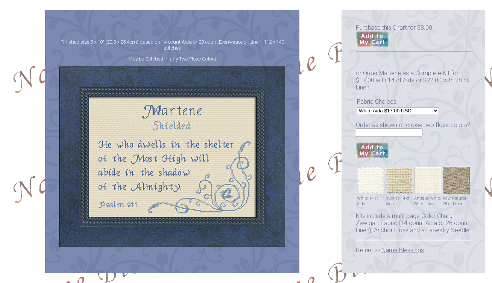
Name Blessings (402, 250)
